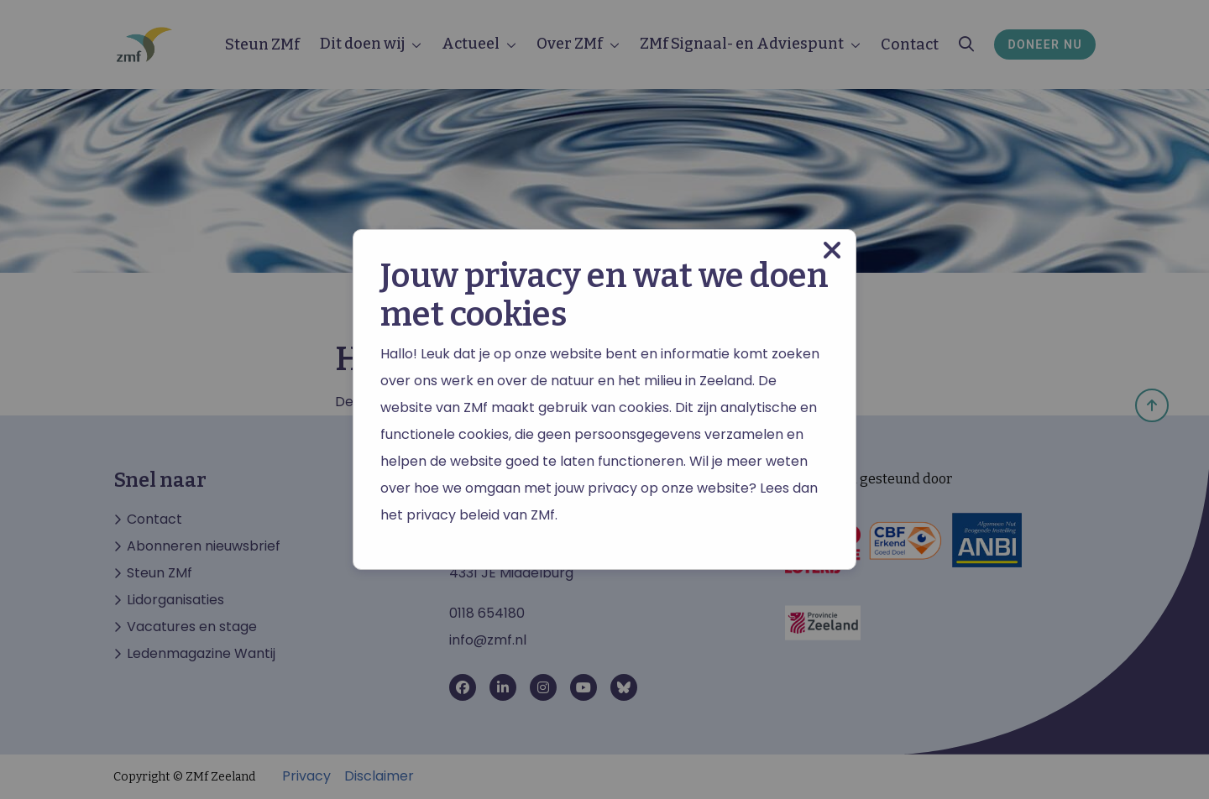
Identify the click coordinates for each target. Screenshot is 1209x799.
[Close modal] (832, 250)
